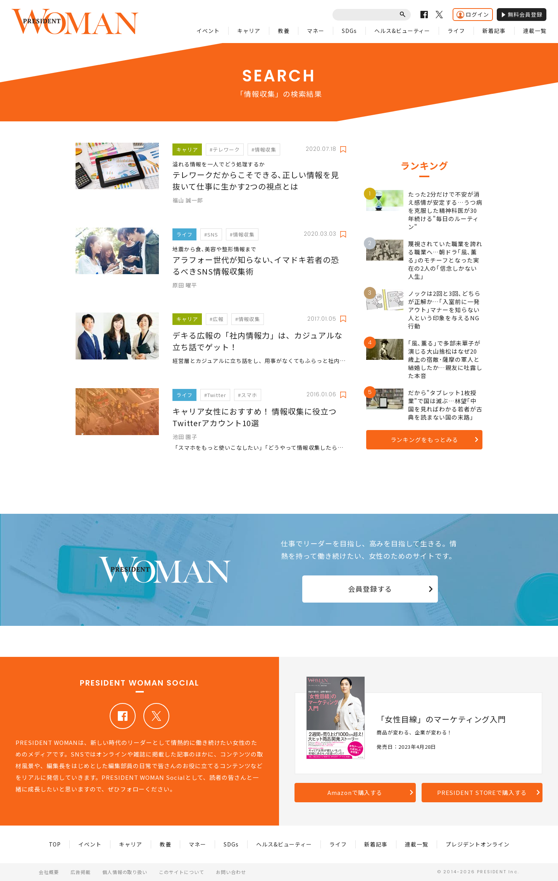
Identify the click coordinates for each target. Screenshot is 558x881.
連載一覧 (534, 31)
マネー (315, 31)
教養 (283, 31)
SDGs (349, 31)
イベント (208, 31)
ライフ (456, 31)
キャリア (248, 31)
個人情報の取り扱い (125, 872)
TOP (55, 844)
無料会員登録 (521, 14)
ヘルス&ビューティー (402, 31)
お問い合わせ (231, 872)
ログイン (472, 14)
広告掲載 (81, 872)
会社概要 (49, 872)
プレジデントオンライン (478, 844)
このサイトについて (181, 872)
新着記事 (494, 31)
